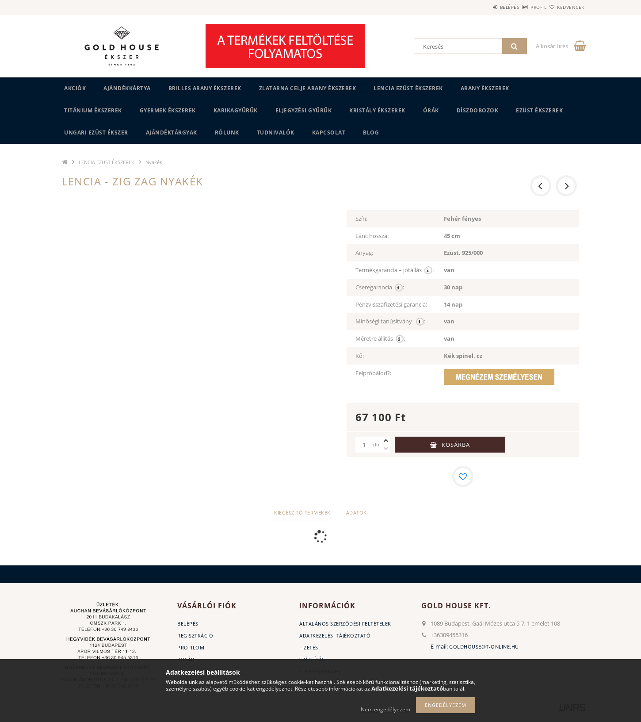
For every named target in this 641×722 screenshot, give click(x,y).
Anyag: (364, 253)
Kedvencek (566, 7)
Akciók (75, 88)
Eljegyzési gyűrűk (303, 110)
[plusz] (386, 441)
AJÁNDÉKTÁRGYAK (171, 132)
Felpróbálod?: (373, 373)
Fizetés (308, 647)
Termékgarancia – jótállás (394, 270)
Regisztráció (195, 635)
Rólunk (227, 132)
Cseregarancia (379, 287)
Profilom (190, 647)
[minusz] (386, 449)
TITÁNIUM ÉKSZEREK (93, 110)
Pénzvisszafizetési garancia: (391, 304)
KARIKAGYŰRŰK (236, 110)
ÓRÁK (431, 110)
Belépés (483, 7)
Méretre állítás (380, 338)
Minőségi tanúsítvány (390, 321)
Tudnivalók (275, 132)
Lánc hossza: (372, 236)
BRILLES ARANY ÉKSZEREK (204, 88)
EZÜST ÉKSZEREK (539, 110)
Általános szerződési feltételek (345, 623)
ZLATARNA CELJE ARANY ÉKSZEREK (307, 88)
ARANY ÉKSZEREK (485, 88)
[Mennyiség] (364, 445)
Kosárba (456, 445)
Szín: (361, 219)
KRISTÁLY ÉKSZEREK (377, 110)
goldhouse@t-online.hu (484, 646)
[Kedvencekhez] (462, 476)
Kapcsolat (329, 132)
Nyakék (153, 162)
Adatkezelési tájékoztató (334, 635)
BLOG (371, 132)
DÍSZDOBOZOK (478, 110)
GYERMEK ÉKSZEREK (168, 110)
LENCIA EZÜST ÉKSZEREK (408, 88)
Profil (523, 7)
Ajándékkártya (127, 88)
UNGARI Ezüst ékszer (96, 132)
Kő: (359, 356)
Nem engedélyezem (385, 709)
